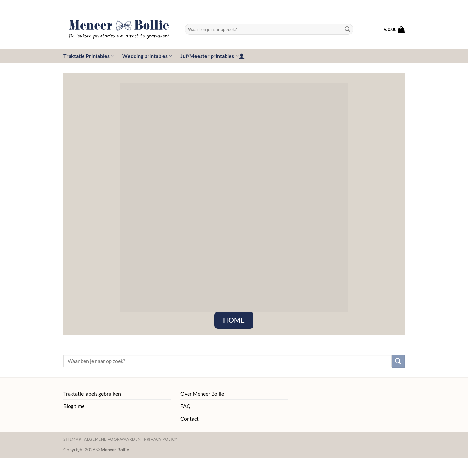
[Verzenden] (347, 29)
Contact (189, 418)
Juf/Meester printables (209, 56)
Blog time (73, 406)
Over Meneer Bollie (202, 393)
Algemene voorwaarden (112, 439)
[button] (394, 29)
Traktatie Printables (88, 56)
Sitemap (72, 439)
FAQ (185, 406)
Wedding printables (147, 56)
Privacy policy (161, 439)
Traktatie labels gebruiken (92, 393)
